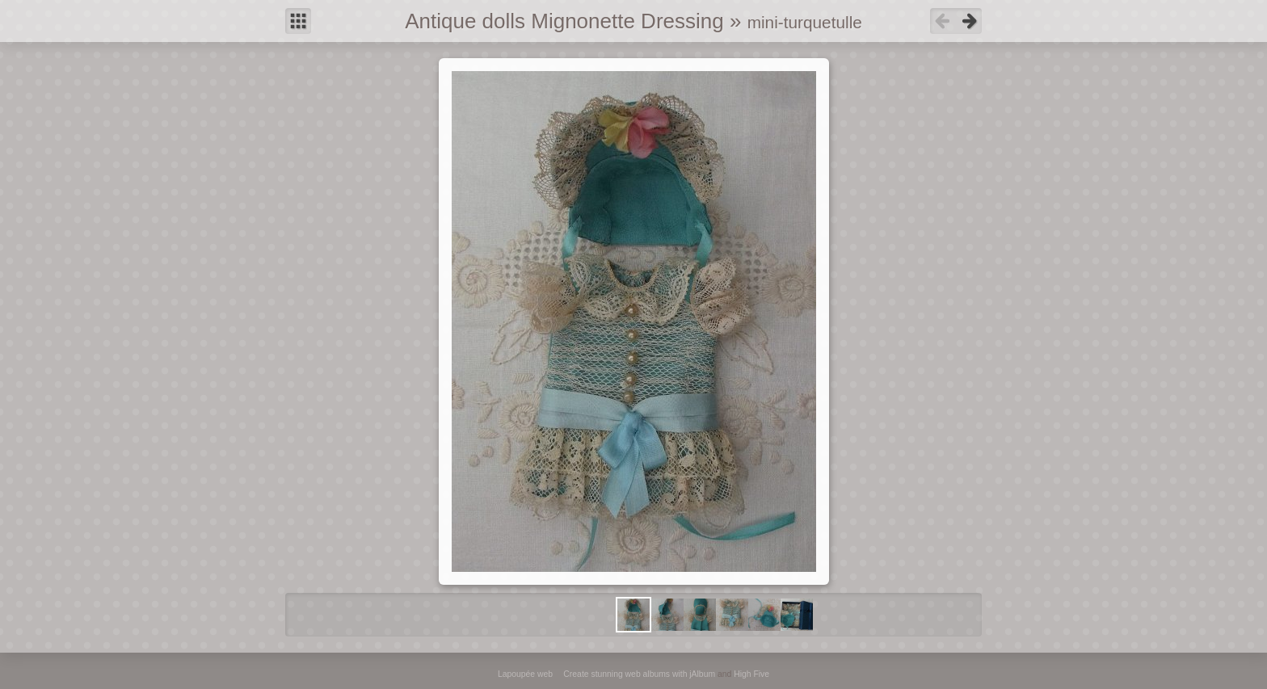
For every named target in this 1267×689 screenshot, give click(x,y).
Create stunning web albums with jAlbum (639, 674)
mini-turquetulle (804, 22)
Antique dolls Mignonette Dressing (564, 21)
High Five (751, 674)
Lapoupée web (525, 674)
